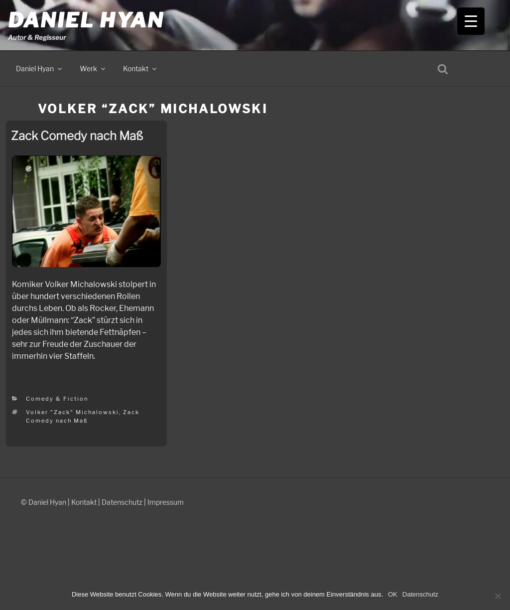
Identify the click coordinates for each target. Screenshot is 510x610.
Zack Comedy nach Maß (77, 136)
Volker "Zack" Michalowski (72, 412)
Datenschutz (122, 502)
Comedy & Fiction (57, 398)
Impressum (165, 502)
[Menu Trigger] (471, 21)
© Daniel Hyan (43, 502)
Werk (93, 68)
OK (392, 594)
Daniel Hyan (86, 20)
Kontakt (140, 68)
